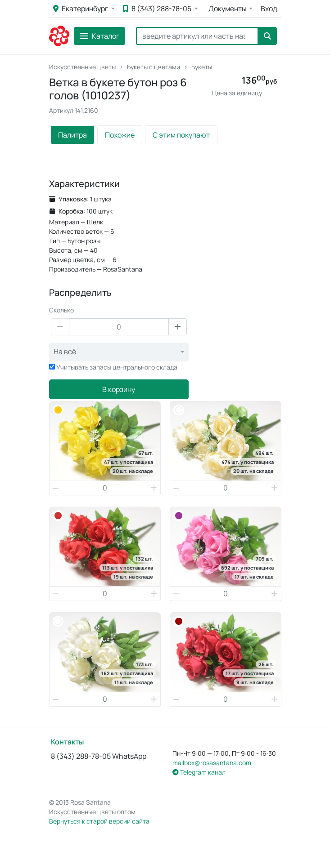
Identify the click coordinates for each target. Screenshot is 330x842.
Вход (269, 8)
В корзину (118, 389)
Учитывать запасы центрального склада (116, 367)
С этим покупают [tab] (181, 135)
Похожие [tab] (120, 135)
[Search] (197, 36)
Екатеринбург (81, 8)
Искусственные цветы (82, 66)
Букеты (201, 66)
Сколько (61, 310)
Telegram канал (199, 772)
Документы (227, 8)
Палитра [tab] (72, 135)
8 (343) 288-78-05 (158, 8)
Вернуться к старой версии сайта (99, 821)
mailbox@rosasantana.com (211, 762)
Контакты (67, 742)
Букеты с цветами (153, 66)
